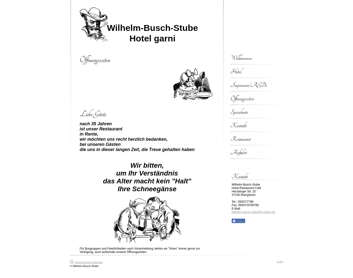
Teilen (238, 221)
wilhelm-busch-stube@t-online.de (253, 212)
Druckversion (80, 262)
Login (280, 261)
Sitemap (98, 262)
